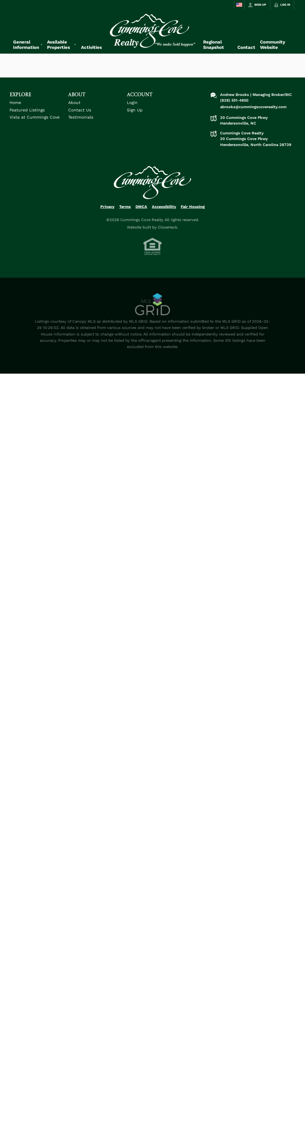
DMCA (141, 206)
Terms (125, 206)
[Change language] (239, 5)
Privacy (107, 206)
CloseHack (167, 227)
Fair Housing (193, 206)
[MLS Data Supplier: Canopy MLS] (152, 304)
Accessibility (164, 206)
